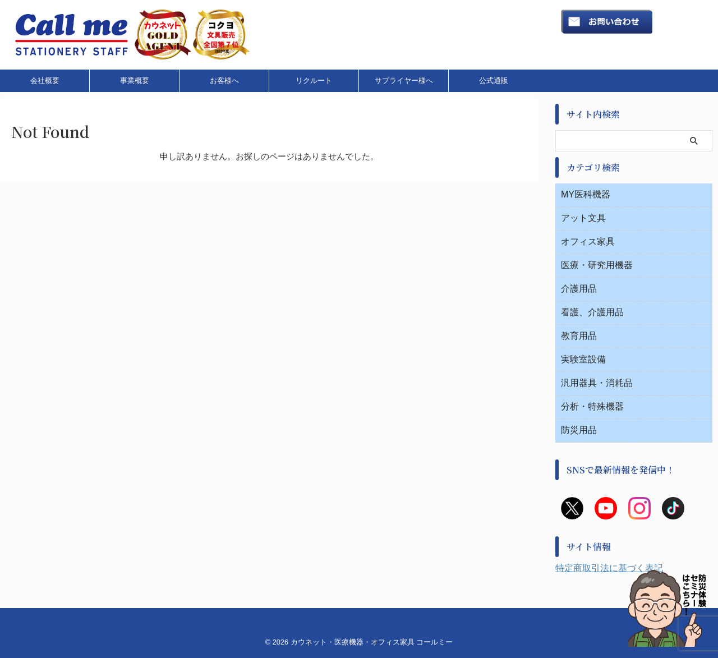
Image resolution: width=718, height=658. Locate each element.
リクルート (314, 80)
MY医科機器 (585, 194)
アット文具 (583, 218)
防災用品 (579, 430)
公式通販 (493, 80)
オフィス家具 (588, 241)
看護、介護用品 (592, 312)
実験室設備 (583, 359)
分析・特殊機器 (592, 406)
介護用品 (579, 288)
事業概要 (134, 80)
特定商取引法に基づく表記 (609, 568)
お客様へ (224, 80)
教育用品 (579, 335)
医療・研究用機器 (597, 265)
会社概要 (44, 80)
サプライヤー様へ (404, 80)
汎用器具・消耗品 (597, 383)
